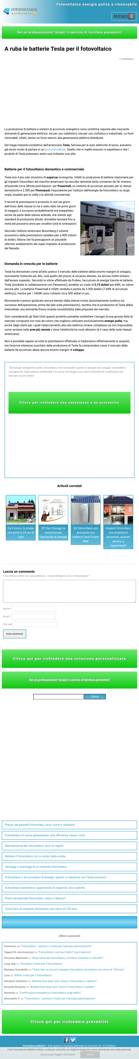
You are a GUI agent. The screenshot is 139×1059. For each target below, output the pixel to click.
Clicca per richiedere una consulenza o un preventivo (69, 402)
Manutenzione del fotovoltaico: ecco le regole (34, 846)
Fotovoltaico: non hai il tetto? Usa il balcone (64, 952)
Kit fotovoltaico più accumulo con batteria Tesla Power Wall (86, 535)
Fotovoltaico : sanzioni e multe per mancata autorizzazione (56, 946)
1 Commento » (126, 59)
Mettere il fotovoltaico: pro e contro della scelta (35, 856)
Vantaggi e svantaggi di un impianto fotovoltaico (36, 867)
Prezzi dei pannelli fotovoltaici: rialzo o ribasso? (35, 898)
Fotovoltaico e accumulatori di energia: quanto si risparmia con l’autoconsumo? (56, 877)
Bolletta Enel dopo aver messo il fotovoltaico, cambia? (64, 981)
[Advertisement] (69, 89)
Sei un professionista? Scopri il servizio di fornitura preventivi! (69, 32)
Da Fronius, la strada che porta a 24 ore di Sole (21, 533)
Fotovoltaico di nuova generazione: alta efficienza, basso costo (45, 835)
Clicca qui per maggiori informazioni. (58, 1054)
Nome (7, 608)
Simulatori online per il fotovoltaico (41, 963)
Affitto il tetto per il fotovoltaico (32, 975)
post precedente (55, 149)
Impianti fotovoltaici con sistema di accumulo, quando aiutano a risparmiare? (118, 537)
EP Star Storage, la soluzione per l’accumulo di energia (53, 533)
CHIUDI (90, 1054)
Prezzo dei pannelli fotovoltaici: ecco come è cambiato (40, 825)
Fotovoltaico (69, 4)
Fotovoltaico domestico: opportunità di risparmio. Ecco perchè (45, 888)
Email (6, 616)
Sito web (7, 624)
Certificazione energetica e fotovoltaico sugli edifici (50, 992)
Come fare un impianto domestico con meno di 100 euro (41, 909)
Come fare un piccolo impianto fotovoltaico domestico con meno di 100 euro (78, 969)
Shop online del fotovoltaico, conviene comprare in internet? (67, 958)
